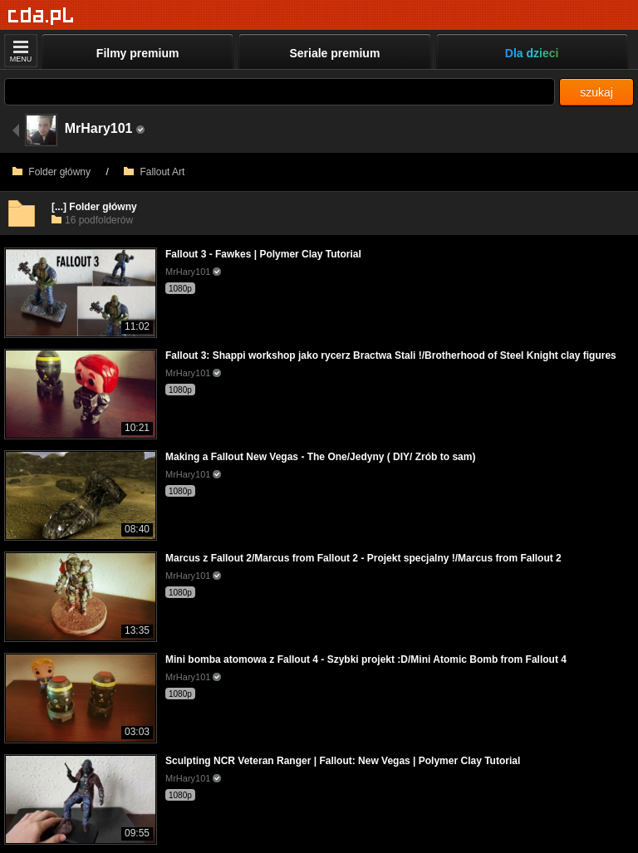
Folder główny (51, 172)
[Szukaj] (279, 91)
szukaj (596, 92)
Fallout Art (154, 172)
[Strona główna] (41, 16)
